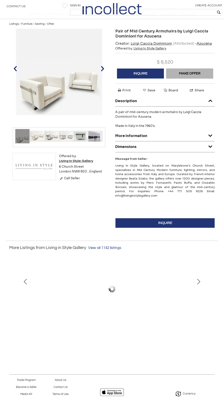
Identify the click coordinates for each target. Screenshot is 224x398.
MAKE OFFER (189, 83)
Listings (14, 33)
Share (196, 100)
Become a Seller (26, 387)
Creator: (143, 53)
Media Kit (26, 394)
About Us (60, 380)
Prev (12, 300)
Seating (40, 33)
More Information (165, 144)
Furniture (26, 33)
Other (50, 33)
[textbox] (189, 12)
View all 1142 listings (104, 257)
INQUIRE (140, 83)
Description (165, 109)
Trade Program (26, 380)
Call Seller (69, 188)
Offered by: (140, 58)
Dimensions (165, 155)
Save (148, 100)
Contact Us (16, 7)
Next (211, 300)
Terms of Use (60, 394)
